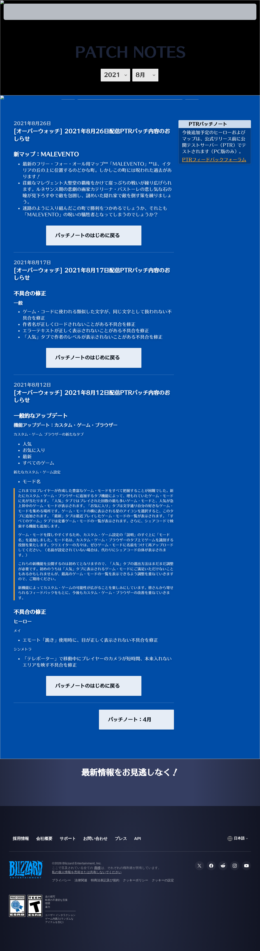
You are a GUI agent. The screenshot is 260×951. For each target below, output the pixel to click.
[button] (240, 11)
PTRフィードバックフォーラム (214, 159)
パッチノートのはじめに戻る (93, 235)
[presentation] (17, 12)
